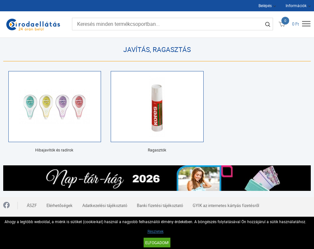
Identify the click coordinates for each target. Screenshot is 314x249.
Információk (296, 5)
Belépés (265, 5)
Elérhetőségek (59, 205)
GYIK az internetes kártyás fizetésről (226, 205)
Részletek (155, 231)
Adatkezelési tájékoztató (104, 205)
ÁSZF (32, 205)
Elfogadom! (157, 242)
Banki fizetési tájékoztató (160, 205)
